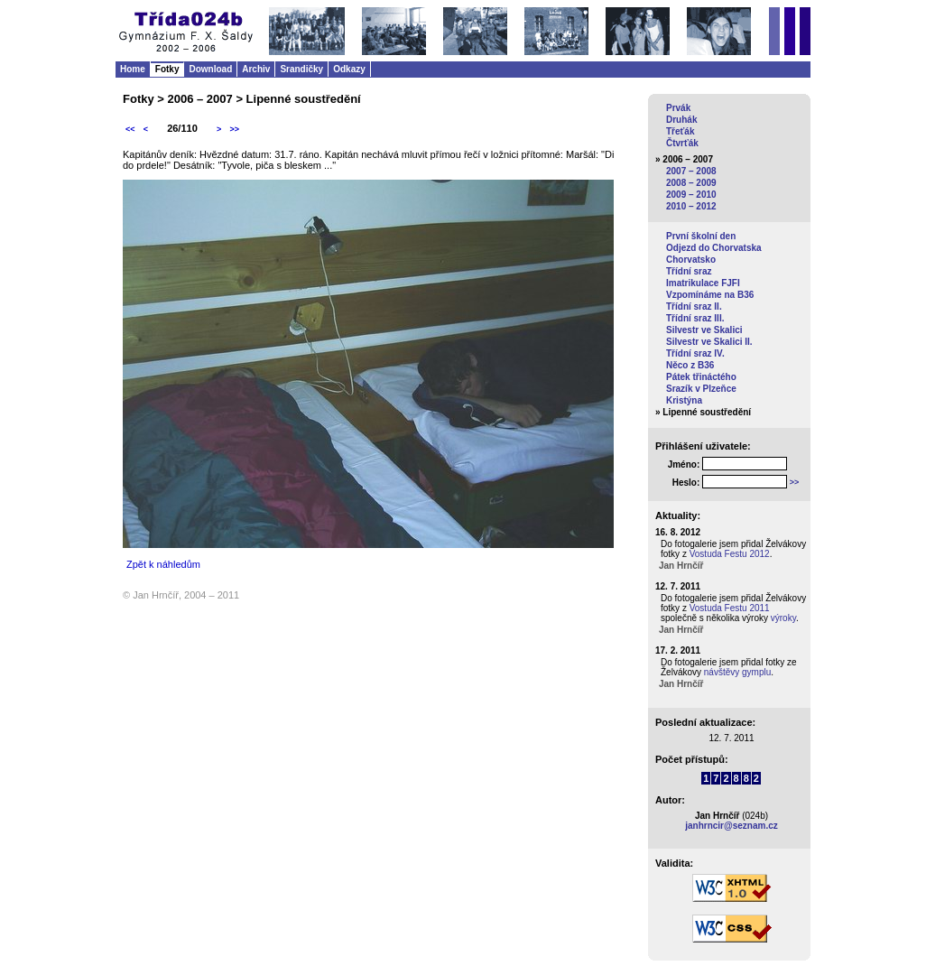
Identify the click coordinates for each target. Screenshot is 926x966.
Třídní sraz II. (694, 306)
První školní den (701, 236)
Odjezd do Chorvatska (714, 248)
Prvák (678, 108)
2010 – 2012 (691, 206)
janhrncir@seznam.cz (731, 826)
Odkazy (349, 69)
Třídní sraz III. (695, 318)
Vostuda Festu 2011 (730, 608)
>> (234, 129)
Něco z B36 (690, 365)
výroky (783, 618)
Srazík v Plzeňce (701, 389)
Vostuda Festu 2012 (730, 554)
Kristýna (684, 400)
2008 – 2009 (691, 183)
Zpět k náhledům (163, 564)
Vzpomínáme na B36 (710, 295)
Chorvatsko (691, 260)
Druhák (681, 120)
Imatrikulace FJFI (703, 283)
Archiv (256, 69)
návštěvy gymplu (737, 672)
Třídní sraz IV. (695, 353)
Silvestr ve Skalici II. (709, 342)
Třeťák (680, 131)
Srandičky (301, 69)
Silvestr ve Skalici (704, 330)
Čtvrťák (682, 143)
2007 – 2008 (691, 171)
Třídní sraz (689, 271)
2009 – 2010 (691, 195)
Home (132, 69)
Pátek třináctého (701, 377)
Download (210, 69)
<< (130, 129)
